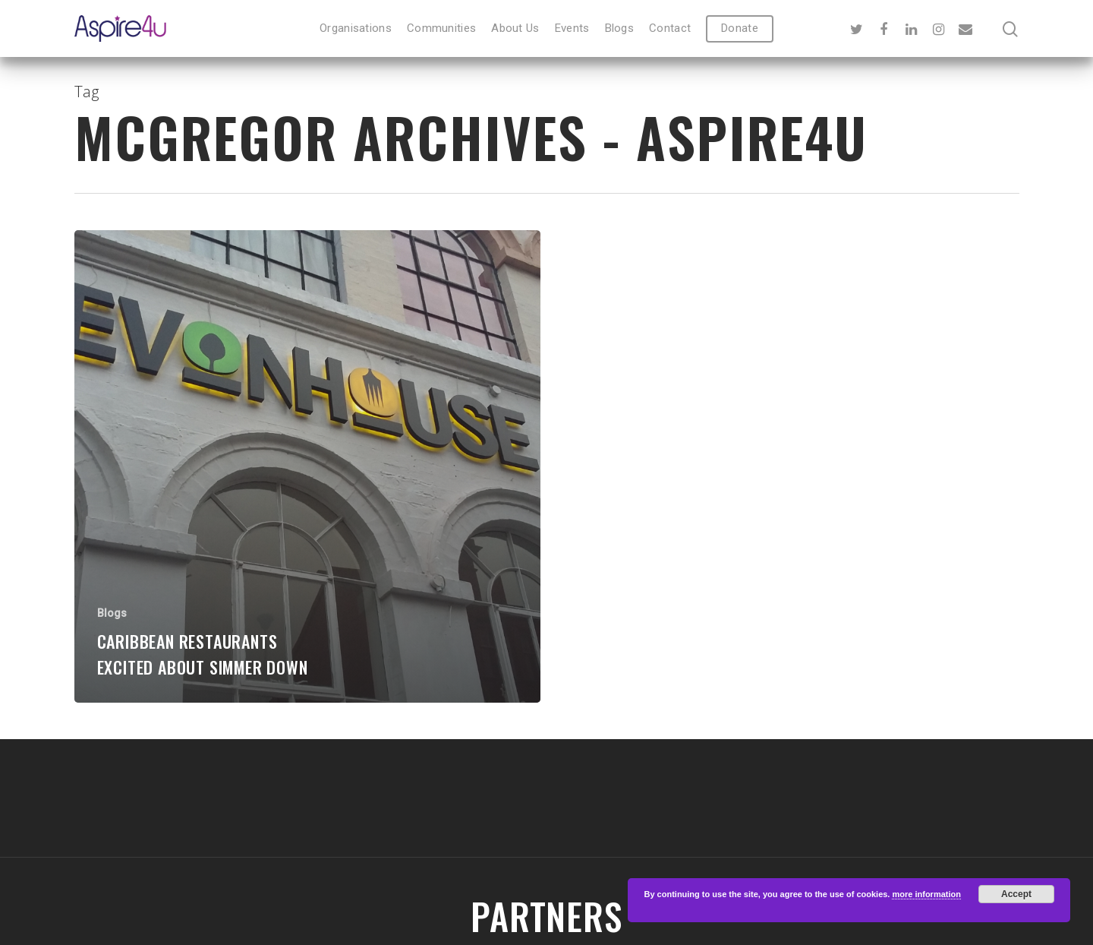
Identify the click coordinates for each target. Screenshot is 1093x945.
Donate (739, 28)
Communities (441, 28)
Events (572, 28)
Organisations (356, 28)
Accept (1016, 894)
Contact (670, 28)
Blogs (620, 28)
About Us (515, 28)
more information (926, 894)
